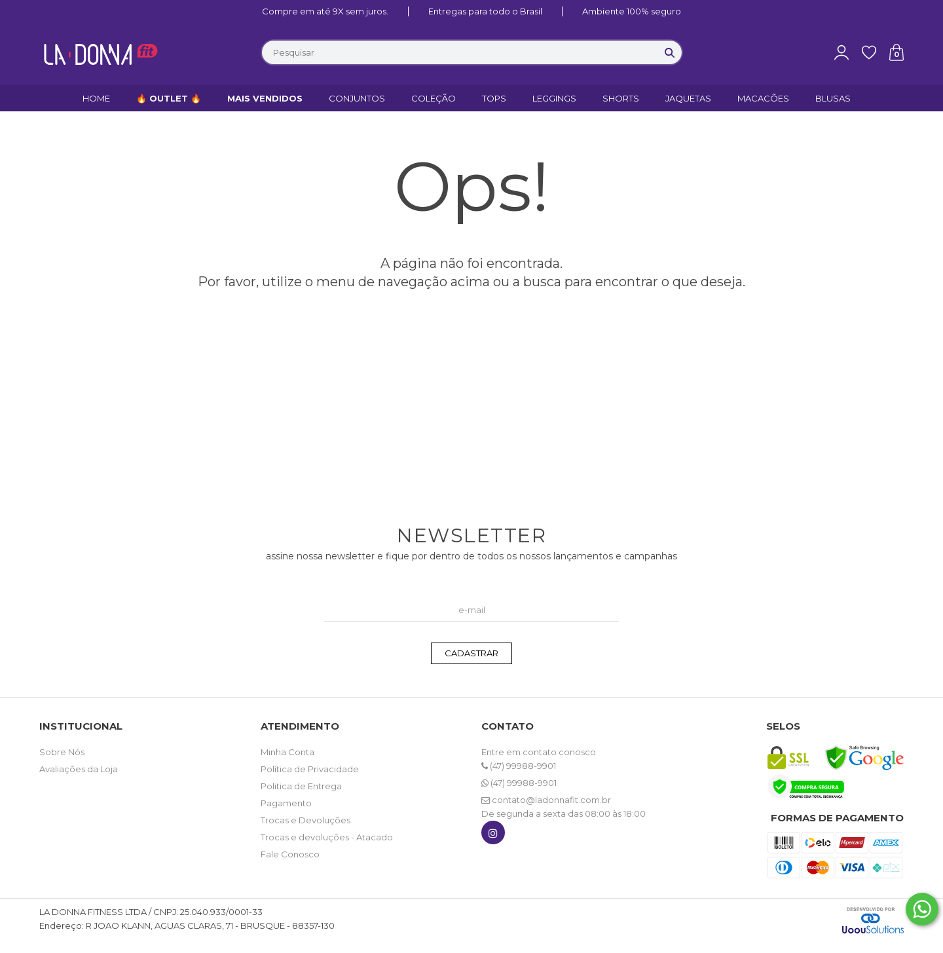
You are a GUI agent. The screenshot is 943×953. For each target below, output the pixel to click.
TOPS (494, 98)
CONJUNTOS (357, 98)
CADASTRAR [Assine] (471, 653)
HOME (96, 98)
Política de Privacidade (310, 769)
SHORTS (620, 98)
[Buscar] (670, 52)
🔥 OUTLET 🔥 (168, 98)
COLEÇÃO (433, 98)
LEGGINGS (554, 98)
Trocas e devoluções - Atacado (327, 837)
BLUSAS (833, 98)
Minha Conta (287, 752)
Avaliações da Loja (78, 769)
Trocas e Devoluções (305, 820)
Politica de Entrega (301, 786)
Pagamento (286, 803)
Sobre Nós (61, 752)
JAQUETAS (688, 98)
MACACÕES (763, 98)
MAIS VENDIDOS (265, 98)
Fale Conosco (290, 854)
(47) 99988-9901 (518, 765)
